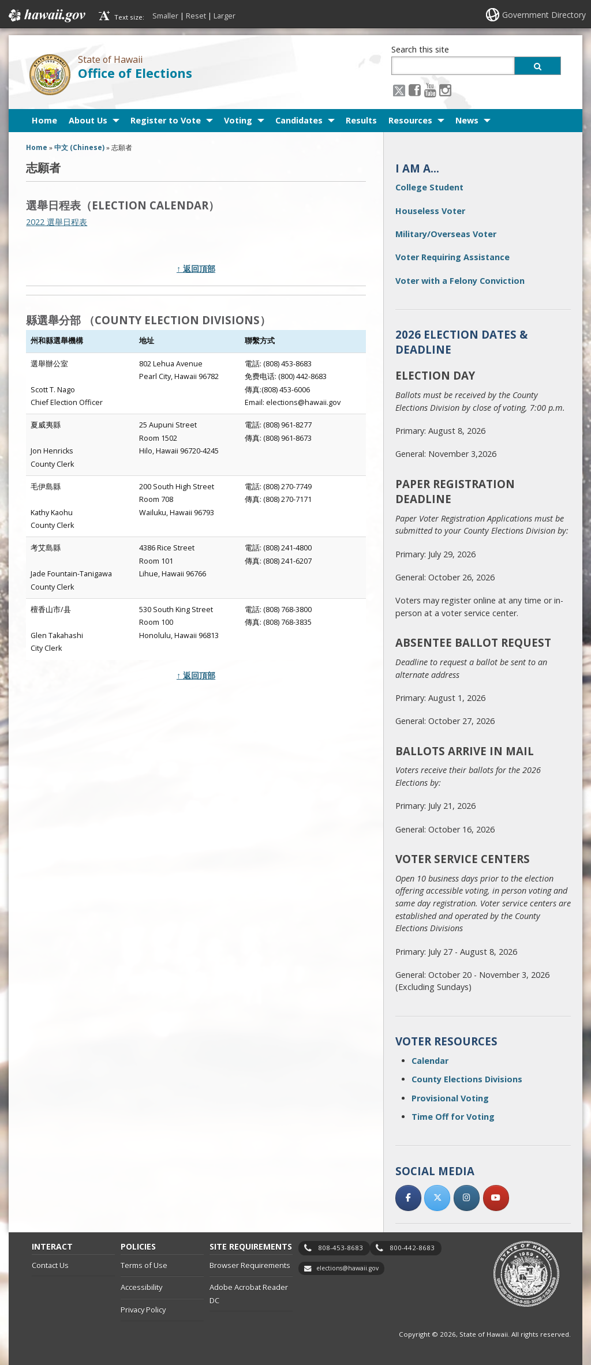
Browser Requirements (250, 1265)
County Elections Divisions (467, 1079)
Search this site (420, 49)
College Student (429, 187)
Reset (196, 15)
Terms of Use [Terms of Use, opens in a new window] (144, 1265)
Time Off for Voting (453, 1116)
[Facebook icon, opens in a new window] (415, 89)
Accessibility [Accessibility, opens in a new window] (141, 1287)
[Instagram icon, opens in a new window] (445, 89)
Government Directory (544, 14)
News (466, 120)
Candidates (299, 120)
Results (361, 120)
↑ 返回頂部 (196, 268)
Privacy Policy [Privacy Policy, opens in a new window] (143, 1309)
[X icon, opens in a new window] (399, 89)
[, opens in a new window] (408, 1198)
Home (44, 120)
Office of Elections (135, 73)
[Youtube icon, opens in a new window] (430, 89)
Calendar (430, 1060)
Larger (224, 15)
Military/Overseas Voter (445, 233)
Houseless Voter (430, 210)
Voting (238, 120)
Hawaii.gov (46, 15)
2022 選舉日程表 (56, 221)
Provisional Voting (450, 1098)
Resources (410, 120)
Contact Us (50, 1265)
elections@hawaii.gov (347, 1268)
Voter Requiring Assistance (452, 257)
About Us (88, 120)
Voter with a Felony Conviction (460, 280)
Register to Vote (165, 120)
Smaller (165, 15)
